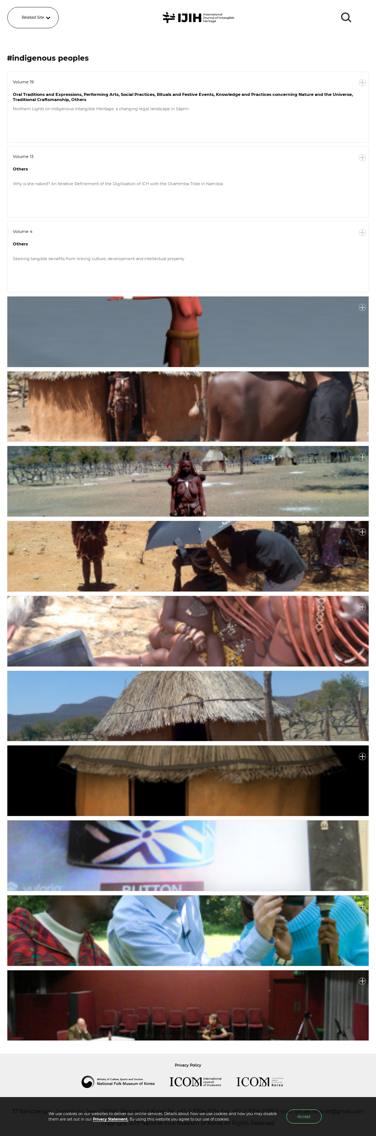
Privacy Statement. (111, 1119)
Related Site (33, 17)
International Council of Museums (203, 1082)
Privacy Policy (188, 1065)
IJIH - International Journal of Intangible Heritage (199, 17)
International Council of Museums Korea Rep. (267, 1082)
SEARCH (346, 18)
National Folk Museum (126, 1082)
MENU (363, 18)
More (362, 83)
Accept (304, 1116)
